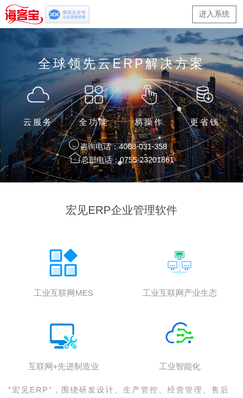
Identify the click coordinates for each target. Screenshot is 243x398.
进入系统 (214, 13)
